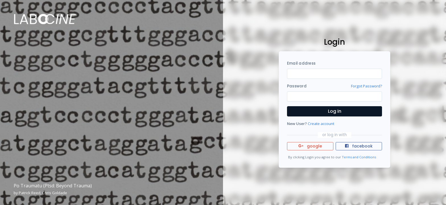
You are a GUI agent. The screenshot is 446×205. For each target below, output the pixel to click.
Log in (334, 111)
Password (297, 86)
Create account (321, 123)
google (310, 146)
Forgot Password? (366, 86)
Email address (301, 63)
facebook (358, 146)
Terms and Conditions (359, 157)
